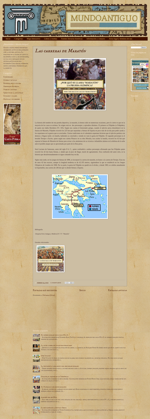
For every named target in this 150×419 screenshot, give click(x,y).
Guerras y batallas (10, 80)
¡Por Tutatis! (46, 356)
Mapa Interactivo (33, 39)
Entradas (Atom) (49, 295)
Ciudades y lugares (10, 96)
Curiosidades (8, 77)
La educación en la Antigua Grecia (54, 408)
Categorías (18, 39)
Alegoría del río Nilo (49, 397)
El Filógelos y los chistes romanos (53, 387)
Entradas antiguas (117, 290)
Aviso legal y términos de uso (120, 39)
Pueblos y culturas (10, 89)
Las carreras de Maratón (60, 51)
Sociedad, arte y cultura (12, 83)
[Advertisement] (80, 313)
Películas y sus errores (11, 99)
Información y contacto (96, 39)
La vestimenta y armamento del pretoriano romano (60, 366)
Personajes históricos (11, 86)
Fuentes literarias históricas (72, 39)
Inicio (8, 39)
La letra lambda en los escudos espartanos (56, 345)
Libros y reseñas (50, 39)
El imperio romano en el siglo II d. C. (54, 335)
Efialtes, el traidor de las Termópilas (54, 376)
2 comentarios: (55, 283)
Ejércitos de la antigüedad (13, 93)
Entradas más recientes (45, 290)
